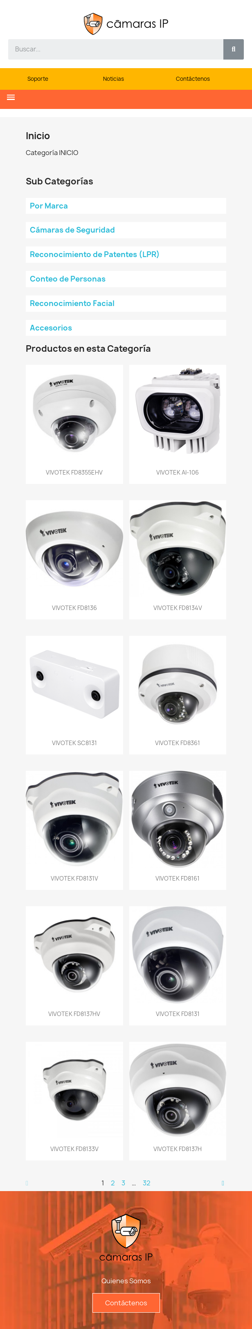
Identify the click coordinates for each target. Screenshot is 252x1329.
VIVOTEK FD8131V (74, 878)
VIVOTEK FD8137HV (74, 1014)
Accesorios (51, 328)
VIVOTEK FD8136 (74, 608)
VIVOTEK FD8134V (177, 608)
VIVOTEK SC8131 (74, 743)
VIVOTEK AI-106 (177, 472)
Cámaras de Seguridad (72, 230)
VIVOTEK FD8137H (177, 1149)
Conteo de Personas (68, 279)
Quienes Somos (126, 1280)
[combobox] (111, 49)
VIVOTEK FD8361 (177, 743)
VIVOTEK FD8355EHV (74, 472)
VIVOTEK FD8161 (177, 878)
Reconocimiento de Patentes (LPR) (95, 254)
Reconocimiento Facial (72, 303)
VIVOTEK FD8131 (178, 1014)
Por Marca (49, 206)
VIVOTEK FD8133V (74, 1149)
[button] (11, 97)
